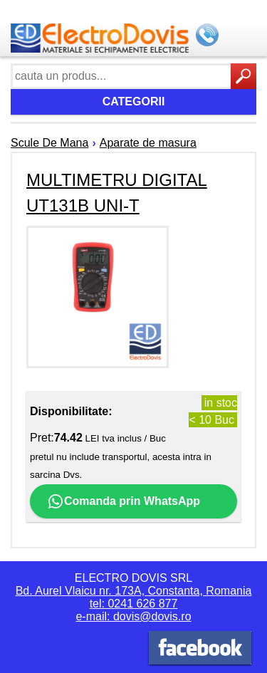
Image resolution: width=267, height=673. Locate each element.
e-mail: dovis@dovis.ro (133, 616)
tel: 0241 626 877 (134, 604)
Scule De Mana (49, 143)
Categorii (134, 101)
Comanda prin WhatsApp (123, 501)
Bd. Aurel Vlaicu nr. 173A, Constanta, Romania (134, 591)
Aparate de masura (148, 143)
